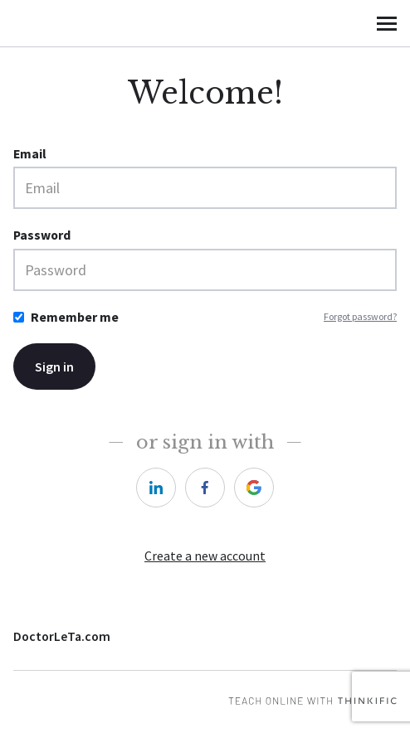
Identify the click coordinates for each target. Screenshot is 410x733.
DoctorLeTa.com (61, 636)
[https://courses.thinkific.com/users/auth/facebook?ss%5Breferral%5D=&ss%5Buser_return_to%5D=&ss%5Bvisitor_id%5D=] (205, 487)
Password (42, 235)
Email (29, 154)
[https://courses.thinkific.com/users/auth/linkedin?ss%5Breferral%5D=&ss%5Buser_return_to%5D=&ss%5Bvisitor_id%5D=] (156, 487)
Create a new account (205, 556)
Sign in (54, 366)
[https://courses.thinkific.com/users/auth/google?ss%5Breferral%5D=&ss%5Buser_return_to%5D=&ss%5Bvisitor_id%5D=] (254, 487)
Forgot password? (360, 316)
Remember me (75, 317)
